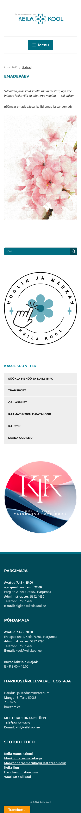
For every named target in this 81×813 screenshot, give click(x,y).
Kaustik (14, 426)
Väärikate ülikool (17, 777)
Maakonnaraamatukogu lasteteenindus (35, 763)
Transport (17, 390)
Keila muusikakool (18, 754)
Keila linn (11, 767)
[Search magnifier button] (73, 251)
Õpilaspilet (17, 402)
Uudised (26, 67)
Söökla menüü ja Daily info (30, 378)
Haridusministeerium (21, 772)
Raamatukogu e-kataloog (29, 414)
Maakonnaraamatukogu (23, 758)
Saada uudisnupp (22, 437)
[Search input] (38, 251)
